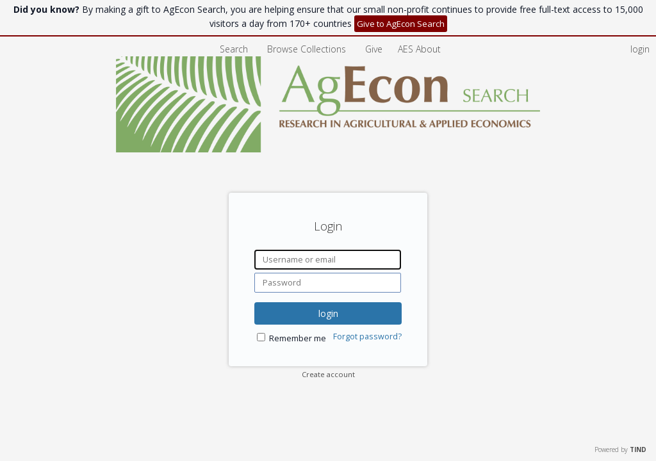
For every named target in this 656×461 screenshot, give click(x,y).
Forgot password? (367, 336)
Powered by (620, 449)
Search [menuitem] (234, 49)
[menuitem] (419, 49)
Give (375, 49)
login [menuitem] (640, 49)
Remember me (297, 338)
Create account (328, 374)
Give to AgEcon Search (401, 23)
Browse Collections (307, 49)
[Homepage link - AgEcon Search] (328, 149)
